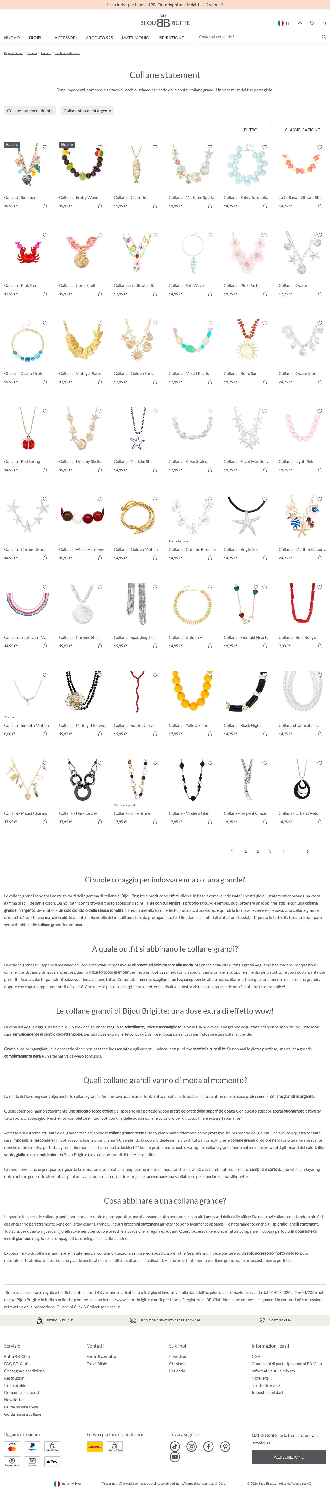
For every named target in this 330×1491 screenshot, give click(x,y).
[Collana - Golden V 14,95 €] (192, 617)
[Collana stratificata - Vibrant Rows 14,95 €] (27, 617)
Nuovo (12, 37)
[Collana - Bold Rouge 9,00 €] (302, 617)
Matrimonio (136, 37)
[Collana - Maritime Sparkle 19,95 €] (192, 177)
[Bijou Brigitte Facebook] (208, 1446)
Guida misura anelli (21, 1406)
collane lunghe (124, 1169)
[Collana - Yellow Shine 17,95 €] (192, 705)
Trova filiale (97, 1363)
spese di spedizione (170, 1483)
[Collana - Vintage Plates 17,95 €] (82, 353)
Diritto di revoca (266, 1385)
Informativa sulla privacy (273, 1370)
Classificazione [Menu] (302, 129)
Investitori (178, 1356)
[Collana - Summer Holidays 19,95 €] (27, 177)
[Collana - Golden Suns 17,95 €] (137, 353)
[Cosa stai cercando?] (261, 36)
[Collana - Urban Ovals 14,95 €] (302, 793)
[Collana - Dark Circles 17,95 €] (82, 793)
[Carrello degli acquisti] (324, 23)
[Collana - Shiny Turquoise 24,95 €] (247, 177)
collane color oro (160, 1118)
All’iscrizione (289, 1457)
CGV (256, 1356)
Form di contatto (101, 1356)
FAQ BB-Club (16, 1363)
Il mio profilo (15, 1385)
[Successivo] (320, 851)
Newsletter (14, 1399)
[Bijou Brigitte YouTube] (175, 1457)
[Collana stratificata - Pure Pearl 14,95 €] (302, 705)
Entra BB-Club (17, 1356)
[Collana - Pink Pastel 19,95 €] (247, 265)
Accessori (66, 37)
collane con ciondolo (292, 1216)
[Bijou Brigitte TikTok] (175, 1446)
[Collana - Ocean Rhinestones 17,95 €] (302, 265)
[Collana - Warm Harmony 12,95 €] (82, 529)
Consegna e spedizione (24, 1370)
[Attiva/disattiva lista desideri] (45, 147)
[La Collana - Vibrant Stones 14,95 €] (302, 177)
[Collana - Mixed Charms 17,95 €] (27, 793)
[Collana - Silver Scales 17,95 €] (192, 441)
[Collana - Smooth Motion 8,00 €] (27, 705)
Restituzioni (15, 1377)
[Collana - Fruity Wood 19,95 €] (82, 177)
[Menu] (247, 129)
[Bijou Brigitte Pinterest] (225, 1446)
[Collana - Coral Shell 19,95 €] (82, 265)
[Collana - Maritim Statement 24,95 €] (302, 529)
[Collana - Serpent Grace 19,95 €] (247, 793)
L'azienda (177, 1370)
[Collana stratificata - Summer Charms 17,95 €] (137, 265)
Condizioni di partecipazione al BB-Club (287, 1363)
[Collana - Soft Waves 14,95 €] (192, 265)
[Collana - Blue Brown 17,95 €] (137, 793)
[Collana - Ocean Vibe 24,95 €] (302, 353)
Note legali (261, 1377)
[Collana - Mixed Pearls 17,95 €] (192, 353)
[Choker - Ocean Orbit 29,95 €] (27, 353)
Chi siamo (178, 1363)
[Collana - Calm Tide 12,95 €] (137, 177)
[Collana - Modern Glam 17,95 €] (192, 793)
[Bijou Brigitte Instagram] (191, 1446)
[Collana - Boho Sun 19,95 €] (247, 353)
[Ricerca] (324, 37)
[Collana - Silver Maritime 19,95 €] (247, 441)
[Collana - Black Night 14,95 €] (247, 705)
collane (110, 895)
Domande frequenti (21, 1392)
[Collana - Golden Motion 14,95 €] (137, 529)
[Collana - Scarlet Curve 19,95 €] (137, 705)
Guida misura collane (22, 1414)
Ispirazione (171, 37)
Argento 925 (99, 37)
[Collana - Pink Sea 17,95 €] (27, 265)
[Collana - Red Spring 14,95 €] (27, 441)
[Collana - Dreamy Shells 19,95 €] (82, 441)
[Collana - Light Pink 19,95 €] (302, 441)
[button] (300, 23)
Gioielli (37, 37)
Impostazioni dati (267, 1392)
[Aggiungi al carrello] (45, 206)
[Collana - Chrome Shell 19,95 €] (82, 617)
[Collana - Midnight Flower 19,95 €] (82, 705)
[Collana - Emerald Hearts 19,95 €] (247, 617)
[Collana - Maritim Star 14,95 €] (137, 441)
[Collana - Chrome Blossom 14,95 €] (192, 529)
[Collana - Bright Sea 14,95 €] (247, 529)
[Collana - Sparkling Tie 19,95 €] (137, 617)
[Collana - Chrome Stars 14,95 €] (27, 529)
